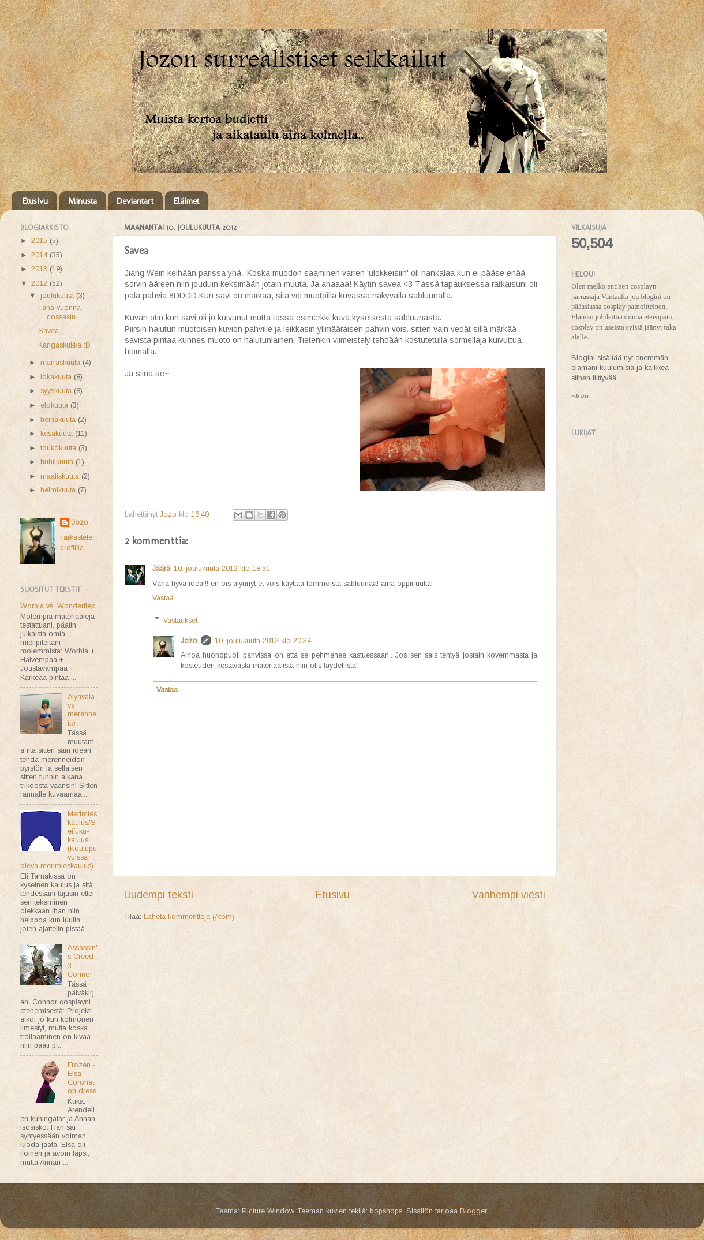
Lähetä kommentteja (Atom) (189, 917)
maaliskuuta (60, 476)
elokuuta (55, 405)
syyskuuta (57, 391)
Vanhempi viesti (508, 895)
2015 (40, 241)
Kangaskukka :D (64, 345)
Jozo (189, 641)
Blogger (473, 1211)
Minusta (82, 201)
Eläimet (186, 201)
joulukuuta (58, 296)
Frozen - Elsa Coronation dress (82, 1078)
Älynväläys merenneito (82, 710)
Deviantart (135, 201)
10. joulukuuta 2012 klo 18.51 (222, 569)
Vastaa (163, 598)
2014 (40, 255)
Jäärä (161, 569)
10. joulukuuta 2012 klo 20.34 (263, 641)
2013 (40, 269)
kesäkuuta (57, 433)
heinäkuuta (59, 420)
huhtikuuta (58, 462)
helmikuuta (59, 490)
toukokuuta (59, 448)
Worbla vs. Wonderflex (57, 606)
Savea (48, 331)
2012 (40, 283)
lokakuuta (57, 377)
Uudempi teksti (158, 895)
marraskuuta (61, 362)
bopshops (386, 1211)
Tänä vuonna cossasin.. (59, 312)
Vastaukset (180, 620)
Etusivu (35, 201)
